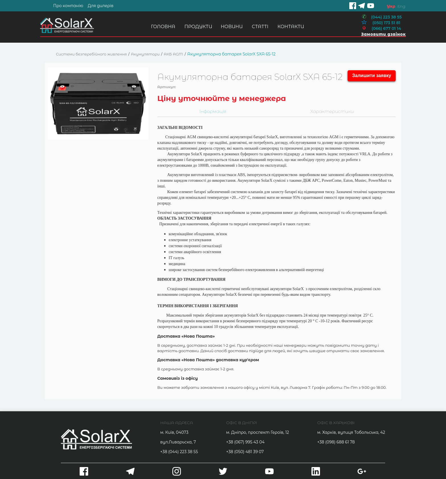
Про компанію (68, 5)
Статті (259, 26)
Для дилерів (100, 5)
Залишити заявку (371, 75)
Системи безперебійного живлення (91, 54)
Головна (162, 26)
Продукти (198, 26)
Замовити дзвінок (383, 34)
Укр (391, 6)
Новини (231, 26)
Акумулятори (145, 54)
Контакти (290, 26)
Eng (401, 6)
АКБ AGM (173, 54)
